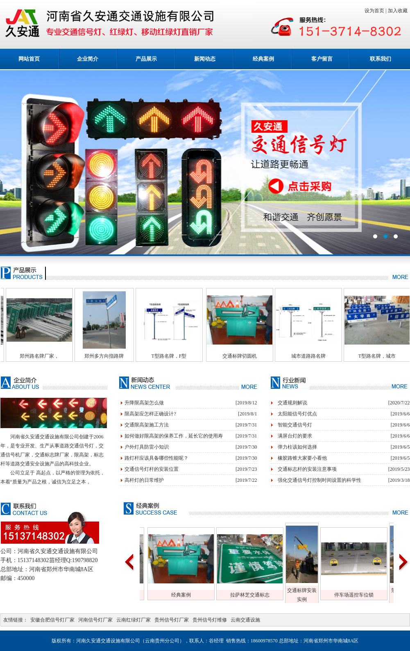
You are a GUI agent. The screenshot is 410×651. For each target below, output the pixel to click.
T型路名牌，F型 (188, 356)
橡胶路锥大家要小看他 (302, 458)
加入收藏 (399, 11)
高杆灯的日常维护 (144, 480)
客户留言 (322, 59)
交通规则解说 (292, 403)
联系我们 (380, 59)
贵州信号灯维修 (209, 620)
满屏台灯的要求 (295, 436)
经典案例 (263, 59)
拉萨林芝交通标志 (318, 595)
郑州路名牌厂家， (59, 356)
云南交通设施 (245, 620)
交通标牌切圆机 (259, 356)
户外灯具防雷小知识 (147, 447)
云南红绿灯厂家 (133, 620)
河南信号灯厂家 (95, 620)
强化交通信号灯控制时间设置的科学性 (319, 480)
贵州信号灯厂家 (171, 620)
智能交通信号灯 (295, 425)
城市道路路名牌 (328, 356)
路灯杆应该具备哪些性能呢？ (156, 458)
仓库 (178, 595)
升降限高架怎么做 (144, 403)
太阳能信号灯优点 (297, 414)
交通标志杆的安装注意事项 (307, 469)
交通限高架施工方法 (147, 425)
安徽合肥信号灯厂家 (52, 620)
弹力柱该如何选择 (297, 447)
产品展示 (146, 59)
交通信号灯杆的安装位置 (152, 469)
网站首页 (29, 59)
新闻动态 (204, 59)
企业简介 (87, 59)
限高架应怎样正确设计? (150, 414)
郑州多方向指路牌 (124, 356)
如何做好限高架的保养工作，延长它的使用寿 (174, 436)
